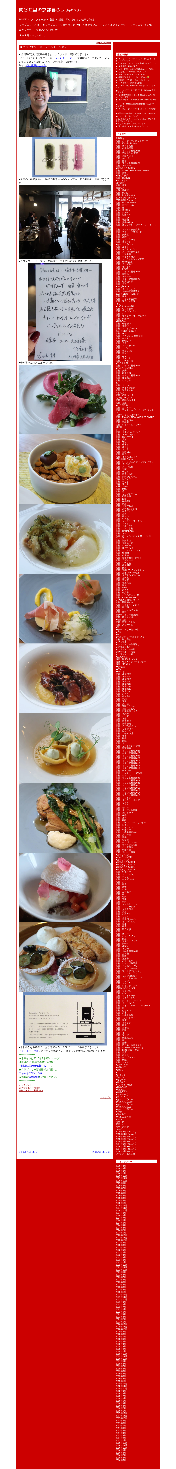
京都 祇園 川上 (123, 540)
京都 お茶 (121, 1013)
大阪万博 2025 (123, 210)
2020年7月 (121, 1336)
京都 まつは (122, 743)
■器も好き (121, 1097)
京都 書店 (121, 1052)
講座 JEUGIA (123, 664)
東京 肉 (120, 1121)
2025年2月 (121, 1200)
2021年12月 (121, 1294)
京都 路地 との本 (125, 617)
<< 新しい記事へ (28, 1152)
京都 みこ (121, 355)
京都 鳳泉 (121, 585)
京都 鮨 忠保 (122, 607)
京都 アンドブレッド (126, 328)
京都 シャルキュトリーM (128, 424)
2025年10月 (121, 1180)
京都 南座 (121, 1025)
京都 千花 (121, 469)
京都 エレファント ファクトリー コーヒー (136, 226)
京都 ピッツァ (123, 775)
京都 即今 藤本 (123, 323)
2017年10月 (121, 1418)
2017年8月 (121, 1423)
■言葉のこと (122, 1092)
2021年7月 (121, 1307)
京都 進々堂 (122, 580)
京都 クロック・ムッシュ (129, 1000)
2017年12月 (121, 1413)
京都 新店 (121, 1020)
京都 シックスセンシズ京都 (130, 259)
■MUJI (119, 634)
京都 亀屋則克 (123, 565)
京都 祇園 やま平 (125, 155)
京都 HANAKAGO (125, 531)
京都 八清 (121, 439)
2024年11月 (121, 1208)
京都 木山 (121, 718)
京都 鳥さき (122, 481)
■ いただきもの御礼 (125, 306)
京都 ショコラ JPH (126, 985)
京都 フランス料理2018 (128, 790)
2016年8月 (121, 1453)
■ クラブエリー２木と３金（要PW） (105, 24)
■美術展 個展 (122, 175)
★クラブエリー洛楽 (125, 652)
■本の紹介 (121, 1082)
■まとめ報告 (122, 657)
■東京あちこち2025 (125, 168)
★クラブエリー (26, 1085)
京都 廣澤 (121, 185)
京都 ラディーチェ (125, 560)
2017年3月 (121, 1435)
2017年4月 (121, 1433)
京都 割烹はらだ (124, 474)
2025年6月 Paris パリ (126, 200)
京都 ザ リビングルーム (128, 575)
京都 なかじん (123, 731)
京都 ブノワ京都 (124, 528)
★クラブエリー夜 (124, 654)
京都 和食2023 (123, 674)
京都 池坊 (121, 567)
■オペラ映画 (122, 405)
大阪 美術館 (122, 190)
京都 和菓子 (122, 946)
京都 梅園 (121, 956)
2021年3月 (121, 1317)
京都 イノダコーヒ (125, 879)
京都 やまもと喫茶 (125, 256)
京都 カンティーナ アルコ (129, 773)
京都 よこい (122, 385)
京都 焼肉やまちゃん (126, 476)
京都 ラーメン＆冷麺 (126, 844)
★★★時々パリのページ (33, 35)
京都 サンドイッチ (125, 995)
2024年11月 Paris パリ (127, 331)
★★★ (119, 1119)
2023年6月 (121, 1250)
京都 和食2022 (123, 676)
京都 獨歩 (121, 370)
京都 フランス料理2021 (128, 783)
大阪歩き (120, 188)
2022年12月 (121, 1265)
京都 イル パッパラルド (128, 432)
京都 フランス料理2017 (128, 793)
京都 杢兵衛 (122, 592)
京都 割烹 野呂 (123, 748)
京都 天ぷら (122, 699)
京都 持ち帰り (123, 696)
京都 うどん (122, 916)
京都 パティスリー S (126, 961)
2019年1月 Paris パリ (126, 1139)
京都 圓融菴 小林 (125, 602)
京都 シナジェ (123, 563)
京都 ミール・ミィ (125, 289)
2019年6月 (121, 1368)
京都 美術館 (122, 1027)
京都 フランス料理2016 (128, 795)
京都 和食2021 (123, 679)
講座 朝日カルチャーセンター (131, 661)
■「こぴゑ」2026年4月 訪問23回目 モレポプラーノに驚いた (136, 105)
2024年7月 (121, 1218)
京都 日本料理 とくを (127, 711)
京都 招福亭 (122, 422)
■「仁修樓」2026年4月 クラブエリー (131, 72)
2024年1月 (121, 1232)
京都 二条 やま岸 (125, 733)
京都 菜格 (121, 837)
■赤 (117, 627)
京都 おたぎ (122, 716)
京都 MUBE (122, 193)
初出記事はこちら (36, 65)
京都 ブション (123, 797)
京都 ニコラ (122, 247)
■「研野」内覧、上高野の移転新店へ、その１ (135, 69)
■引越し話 (121, 619)
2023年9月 (121, 1242)
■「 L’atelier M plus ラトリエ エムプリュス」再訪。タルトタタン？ (135, 96)
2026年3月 (121, 1168)
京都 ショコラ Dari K (127, 605)
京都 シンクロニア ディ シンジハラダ (135, 461)
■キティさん (122, 180)
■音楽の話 (121, 321)
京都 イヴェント (124, 1023)
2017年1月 (121, 1440)
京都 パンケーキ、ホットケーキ (132, 141)
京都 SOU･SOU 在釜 (127, 1050)
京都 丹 (120, 491)
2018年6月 (121, 1398)
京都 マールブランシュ (128, 971)
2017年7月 (121, 1425)
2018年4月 (121, 1403)
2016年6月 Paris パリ (126, 1151)
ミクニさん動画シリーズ (128, 600)
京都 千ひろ (122, 471)
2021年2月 (121, 1319)
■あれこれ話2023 (124, 854)
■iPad (118, 632)
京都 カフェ (122, 877)
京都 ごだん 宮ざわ (126, 726)
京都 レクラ (122, 825)
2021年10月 (121, 1299)
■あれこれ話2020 (124, 1099)
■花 (117, 383)
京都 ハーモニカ (124, 360)
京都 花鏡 (121, 815)
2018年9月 (121, 1391)
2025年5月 (121, 1193)
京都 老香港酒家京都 (126, 832)
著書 (52, 19)
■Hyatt (119, 1112)
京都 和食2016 (123, 691)
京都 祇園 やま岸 (125, 395)
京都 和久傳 (122, 713)
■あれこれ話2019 (124, 1102)
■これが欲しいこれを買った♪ (130, 637)
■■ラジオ (120, 671)
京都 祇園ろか (123, 215)
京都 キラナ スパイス (127, 249)
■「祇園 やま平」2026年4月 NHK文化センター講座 (136, 100)
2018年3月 (121, 1406)
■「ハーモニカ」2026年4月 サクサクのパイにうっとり (136, 87)
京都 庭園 (121, 1030)
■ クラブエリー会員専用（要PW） (62, 24)
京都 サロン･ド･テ (125, 874)
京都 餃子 (121, 926)
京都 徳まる (122, 444)
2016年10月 (121, 1448)
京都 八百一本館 (124, 624)
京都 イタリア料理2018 (128, 763)
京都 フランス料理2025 (128, 271)
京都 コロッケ (123, 931)
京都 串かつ (122, 516)
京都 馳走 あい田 (125, 281)
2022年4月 (121, 1284)
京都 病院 (121, 1060)
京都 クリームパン (125, 1003)
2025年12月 (121, 1176)
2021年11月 (121, 1297)
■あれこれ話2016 (124, 1109)
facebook (34, 1077)
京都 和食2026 (123, 165)
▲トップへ (105, 1097)
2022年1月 (121, 1292)
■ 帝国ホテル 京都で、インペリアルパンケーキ (135, 113)
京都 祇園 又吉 (123, 452)
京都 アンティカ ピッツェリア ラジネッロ (136, 411)
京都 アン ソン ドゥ (126, 311)
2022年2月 (121, 1289)
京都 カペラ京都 (124, 146)
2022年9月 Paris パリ (126, 459)
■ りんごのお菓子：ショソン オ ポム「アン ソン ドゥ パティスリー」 (136, 120)
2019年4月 (121, 1373)
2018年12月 (121, 1383)
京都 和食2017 (123, 689)
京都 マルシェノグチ (126, 941)
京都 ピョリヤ (123, 380)
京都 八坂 (121, 343)
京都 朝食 (121, 884)
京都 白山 (121, 499)
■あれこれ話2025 (124, 244)
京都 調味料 (122, 943)
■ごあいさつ (122, 1065)
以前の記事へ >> (101, 1152)
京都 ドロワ (122, 805)
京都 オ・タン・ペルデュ (129, 800)
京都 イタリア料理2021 (128, 755)
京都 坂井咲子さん (125, 205)
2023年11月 (121, 1237)
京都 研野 (121, 612)
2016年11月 (121, 1445)
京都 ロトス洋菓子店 (126, 963)
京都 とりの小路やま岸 (128, 252)
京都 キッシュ (123, 990)
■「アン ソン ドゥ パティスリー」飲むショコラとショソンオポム (135, 60)
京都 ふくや (122, 217)
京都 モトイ (122, 802)
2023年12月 (121, 1235)
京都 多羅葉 (122, 234)
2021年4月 (121, 1314)
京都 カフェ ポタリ (126, 407)
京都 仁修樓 (122, 840)
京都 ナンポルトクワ (126, 966)
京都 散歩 (121, 1042)
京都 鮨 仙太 (122, 454)
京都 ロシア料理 (124, 847)
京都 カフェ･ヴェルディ (128, 550)
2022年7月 (121, 1277)
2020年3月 (121, 1346)
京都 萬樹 (121, 237)
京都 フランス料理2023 (128, 778)
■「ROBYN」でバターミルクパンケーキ (132, 80)
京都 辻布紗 (122, 326)
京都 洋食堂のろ (124, 390)
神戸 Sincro (122, 486)
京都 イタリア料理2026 (128, 150)
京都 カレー (122, 933)
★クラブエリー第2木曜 (127, 629)
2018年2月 (121, 1408)
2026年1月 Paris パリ (126, 197)
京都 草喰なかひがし (126, 706)
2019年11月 (121, 1356)
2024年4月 (121, 1225)
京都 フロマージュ (125, 906)
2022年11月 (121, 1267)
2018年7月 (121, 1396)
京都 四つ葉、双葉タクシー (130, 1045)
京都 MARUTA (123, 341)
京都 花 (120, 1032)
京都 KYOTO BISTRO (127, 597)
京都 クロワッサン (125, 998)
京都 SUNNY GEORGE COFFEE (132, 170)
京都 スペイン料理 (125, 852)
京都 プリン (122, 980)
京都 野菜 (121, 938)
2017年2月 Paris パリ (126, 1149)
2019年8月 (121, 1364)
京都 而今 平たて (125, 511)
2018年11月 (121, 1386)
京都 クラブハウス (125, 1057)
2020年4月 (121, 1344)
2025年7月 (121, 1188)
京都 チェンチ (123, 770)
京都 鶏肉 (121, 899)
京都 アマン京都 (124, 466)
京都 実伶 (121, 736)
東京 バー (121, 1124)
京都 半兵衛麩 (123, 501)
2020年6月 (121, 1339)
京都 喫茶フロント (125, 350)
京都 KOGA (122, 269)
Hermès (119, 1129)
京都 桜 (120, 1040)
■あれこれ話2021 (124, 859)
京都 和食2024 (123, 378)
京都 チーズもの (124, 264)
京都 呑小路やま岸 (125, 388)
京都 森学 (121, 296)
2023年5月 (121, 1252)
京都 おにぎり (123, 914)
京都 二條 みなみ (125, 419)
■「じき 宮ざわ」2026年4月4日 (129, 83)
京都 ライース (123, 358)
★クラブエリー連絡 (125, 649)
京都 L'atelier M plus (126, 143)
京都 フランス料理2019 (128, 788)
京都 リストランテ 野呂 (128, 746)
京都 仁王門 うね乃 (126, 919)
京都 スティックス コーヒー (130, 232)
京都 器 (120, 207)
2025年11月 (121, 1178)
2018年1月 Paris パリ (126, 1146)
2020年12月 (121, 1324)
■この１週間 (122, 363)
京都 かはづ (122, 158)
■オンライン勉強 (124, 1084)
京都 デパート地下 (125, 1018)
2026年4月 (121, 1166)
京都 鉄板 (121, 820)
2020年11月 (121, 1326)
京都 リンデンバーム (126, 494)
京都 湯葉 (121, 911)
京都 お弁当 (122, 694)
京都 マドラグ (123, 523)
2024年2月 (121, 1230)
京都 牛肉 (121, 896)
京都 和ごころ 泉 (125, 548)
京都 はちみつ (123, 1010)
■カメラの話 (122, 1094)
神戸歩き (120, 393)
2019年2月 (121, 1378)
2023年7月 (121, 1247)
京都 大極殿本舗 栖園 (127, 951)
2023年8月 (121, 1245)
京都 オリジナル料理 (126, 810)
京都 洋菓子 (122, 958)
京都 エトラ (122, 447)
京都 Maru (121, 489)
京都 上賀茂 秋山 (125, 506)
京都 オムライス (124, 266)
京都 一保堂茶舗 (124, 1015)
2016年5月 (121, 1460)
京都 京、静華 (123, 835)
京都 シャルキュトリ (126, 904)
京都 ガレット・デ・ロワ (129, 973)
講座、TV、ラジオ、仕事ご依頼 (76, 19)
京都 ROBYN (123, 178)
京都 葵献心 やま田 (126, 400)
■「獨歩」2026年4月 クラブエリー (130, 74)
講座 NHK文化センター (128, 659)
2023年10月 (121, 1240)
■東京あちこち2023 (125, 862)
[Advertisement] (38, 1122)
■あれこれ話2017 (124, 1107)
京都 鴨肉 (121, 901)
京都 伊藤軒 (122, 318)
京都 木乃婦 (122, 704)
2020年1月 (121, 1351)
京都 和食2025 (123, 276)
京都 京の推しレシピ (126, 508)
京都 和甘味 (122, 948)
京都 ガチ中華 (123, 254)
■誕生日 (119, 1070)
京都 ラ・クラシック (126, 968)
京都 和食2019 (123, 684)
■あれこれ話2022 (124, 857)
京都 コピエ (122, 348)
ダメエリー (121, 429)
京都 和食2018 (123, 686)
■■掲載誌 (120, 666)
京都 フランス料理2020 (128, 785)
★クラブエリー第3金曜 (127, 614)
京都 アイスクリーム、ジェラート (133, 1005)
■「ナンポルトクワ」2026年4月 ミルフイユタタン (136, 110)
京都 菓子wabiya (124, 222)
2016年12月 (121, 1443)
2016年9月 (121, 1450)
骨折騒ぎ (120, 138)
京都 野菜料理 (123, 872)
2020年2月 (121, 1349)
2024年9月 (121, 1213)
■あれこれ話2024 (124, 368)
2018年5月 (121, 1401)
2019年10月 (121, 1359)
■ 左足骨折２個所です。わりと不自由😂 (132, 77)
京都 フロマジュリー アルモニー (132, 316)
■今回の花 (121, 1067)
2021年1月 (121, 1321)
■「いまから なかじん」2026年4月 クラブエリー (136, 63)
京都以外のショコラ (125, 988)
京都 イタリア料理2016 (128, 768)
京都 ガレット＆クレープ (129, 978)
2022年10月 (121, 1270)
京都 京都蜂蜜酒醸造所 (128, 291)
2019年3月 (121, 1376)
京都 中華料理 (123, 830)
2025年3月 (121, 1198)
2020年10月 (121, 1329)
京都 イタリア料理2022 (128, 753)
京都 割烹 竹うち (125, 721)
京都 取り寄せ (123, 639)
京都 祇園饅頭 (123, 496)
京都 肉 (120, 894)
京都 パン (121, 993)
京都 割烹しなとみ (125, 622)
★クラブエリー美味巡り (31, 1088)
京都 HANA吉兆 (124, 261)
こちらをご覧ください (31, 1073)
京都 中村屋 (122, 518)
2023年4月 (121, 1255)
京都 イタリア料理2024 (128, 375)
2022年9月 (121, 1272)
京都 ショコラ (123, 983)
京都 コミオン (123, 242)
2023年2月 (121, 1260)
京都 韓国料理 (123, 849)
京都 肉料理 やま (125, 437)
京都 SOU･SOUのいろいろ (130, 1047)
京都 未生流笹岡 (124, 1037)
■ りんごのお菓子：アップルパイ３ (130, 124)
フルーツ (120, 1077)
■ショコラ (121, 1074)
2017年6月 (121, 1428)
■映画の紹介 (122, 1087)
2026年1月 (121, 1173)
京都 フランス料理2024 (128, 365)
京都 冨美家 (122, 577)
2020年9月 (121, 1331)
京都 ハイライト (124, 827)
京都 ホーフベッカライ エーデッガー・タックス (135, 537)
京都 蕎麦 (121, 924)
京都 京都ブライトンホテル (130, 570)
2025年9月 (121, 1183)
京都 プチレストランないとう (131, 822)
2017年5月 (121, 1430)
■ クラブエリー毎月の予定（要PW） (39, 30)
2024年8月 (121, 1215)
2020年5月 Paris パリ (126, 1131)
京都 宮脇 (121, 402)
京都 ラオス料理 (124, 909)
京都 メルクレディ (125, 434)
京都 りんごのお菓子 (126, 976)
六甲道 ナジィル (124, 397)
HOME (23, 19)
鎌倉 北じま (122, 484)
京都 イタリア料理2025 (128, 279)
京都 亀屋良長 (123, 582)
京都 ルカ (121, 513)
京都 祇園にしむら (125, 708)
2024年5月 (121, 1223)
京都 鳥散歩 (122, 274)
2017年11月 (121, 1415)
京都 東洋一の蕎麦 (125, 301)
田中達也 (120, 183)
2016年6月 (121, 1457)
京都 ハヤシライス (125, 936)
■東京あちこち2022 (125, 864)
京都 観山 (121, 738)
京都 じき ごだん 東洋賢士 (129, 336)
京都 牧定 (121, 442)
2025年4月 (121, 1195)
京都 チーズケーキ (125, 346)
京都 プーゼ (122, 1035)
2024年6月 (121, 1220)
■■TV (118, 669)
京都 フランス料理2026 (128, 163)
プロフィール (38, 19)
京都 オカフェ (123, 533)
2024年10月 (121, 1210)
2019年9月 (121, 1361)
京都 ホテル (122, 1055)
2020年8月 (121, 1334)
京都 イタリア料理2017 (128, 765)
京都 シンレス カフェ (127, 610)
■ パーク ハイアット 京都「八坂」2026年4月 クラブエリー (136, 91)
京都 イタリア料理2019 (31, 1090)
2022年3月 (121, 1287)
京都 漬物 (121, 173)
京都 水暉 (121, 741)
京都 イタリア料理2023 (128, 750)
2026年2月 (121, 1171)
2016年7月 (121, 1455)
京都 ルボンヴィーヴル (128, 572)
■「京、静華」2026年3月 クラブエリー (132, 126)
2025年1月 (121, 1203)
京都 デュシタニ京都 (126, 299)
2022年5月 (121, 1282)
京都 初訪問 (122, 220)
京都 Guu (121, 333)
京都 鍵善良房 (123, 373)
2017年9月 (121, 1420)
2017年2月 (121, 1438)
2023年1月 (121, 1262)
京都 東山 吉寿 (123, 723)
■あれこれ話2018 (124, 1104)
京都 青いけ (122, 807)
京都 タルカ (122, 212)
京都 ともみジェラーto (127, 595)
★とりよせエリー (124, 647)
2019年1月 (121, 1381)
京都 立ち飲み (123, 891)
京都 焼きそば (123, 929)
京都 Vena (121, 587)
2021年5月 (121, 1312)
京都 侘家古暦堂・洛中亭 (129, 558)
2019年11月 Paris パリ (127, 1134)
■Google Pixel (122, 286)
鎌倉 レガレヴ (123, 479)
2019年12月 (121, 1354)
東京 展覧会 (122, 1126)
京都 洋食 (121, 817)
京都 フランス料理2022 (128, 780)
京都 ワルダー (123, 545)
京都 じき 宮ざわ (125, 728)
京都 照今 (121, 160)
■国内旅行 (121, 1114)
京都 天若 (121, 503)
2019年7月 (121, 1366)
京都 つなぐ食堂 (124, 308)
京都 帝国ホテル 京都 (127, 153)
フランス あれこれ (125, 1154)
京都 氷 (120, 1008)
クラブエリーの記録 (141, 24)
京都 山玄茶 (122, 555)
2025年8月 (121, 1185)
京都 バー (121, 882)
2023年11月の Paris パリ (128, 294)
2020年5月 (121, 1341)
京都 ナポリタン (124, 526)
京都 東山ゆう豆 (124, 543)
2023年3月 (121, 1257)
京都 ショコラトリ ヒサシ (129, 521)
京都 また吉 (122, 449)
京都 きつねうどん (125, 921)
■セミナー (121, 1079)
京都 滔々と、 (123, 353)
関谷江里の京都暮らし (33, 1065)
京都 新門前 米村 (125, 812)
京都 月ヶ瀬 (122, 953)
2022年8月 (121, 1274)
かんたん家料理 (123, 1117)
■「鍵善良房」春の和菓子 (126, 66)
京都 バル (121, 889)
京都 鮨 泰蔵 (122, 553)
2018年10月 (121, 1388)
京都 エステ (122, 1062)
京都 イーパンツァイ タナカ (130, 842)
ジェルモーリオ (63, 58)
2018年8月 (121, 1393)
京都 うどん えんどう (127, 457)
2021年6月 (121, 1309)
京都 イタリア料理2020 (128, 758)
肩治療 (119, 427)
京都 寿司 (121, 701)
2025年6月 (121, 1190)
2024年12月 (121, 1205)
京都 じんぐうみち (125, 239)
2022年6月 (121, 1279)
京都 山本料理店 (124, 148)
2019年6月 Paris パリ (126, 1136)
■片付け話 (121, 1089)
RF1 (118, 303)
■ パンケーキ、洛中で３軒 (127, 116)
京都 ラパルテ (123, 464)
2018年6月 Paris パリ (126, 1141)
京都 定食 (121, 887)
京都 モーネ (122, 338)
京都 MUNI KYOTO (126, 202)
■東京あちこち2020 (125, 869)
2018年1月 (121, 1410)
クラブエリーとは (29, 24)
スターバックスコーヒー (128, 414)
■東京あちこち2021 (125, 867)
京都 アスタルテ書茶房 (128, 229)
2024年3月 (121, 1227)
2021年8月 (121, 1304)
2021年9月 (121, 1302)
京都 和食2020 (123, 681)
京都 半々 (121, 284)
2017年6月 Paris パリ (126, 1144)
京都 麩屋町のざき (125, 195)
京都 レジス (122, 313)
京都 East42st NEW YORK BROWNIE (135, 417)
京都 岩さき (122, 590)
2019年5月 (121, 1371)
